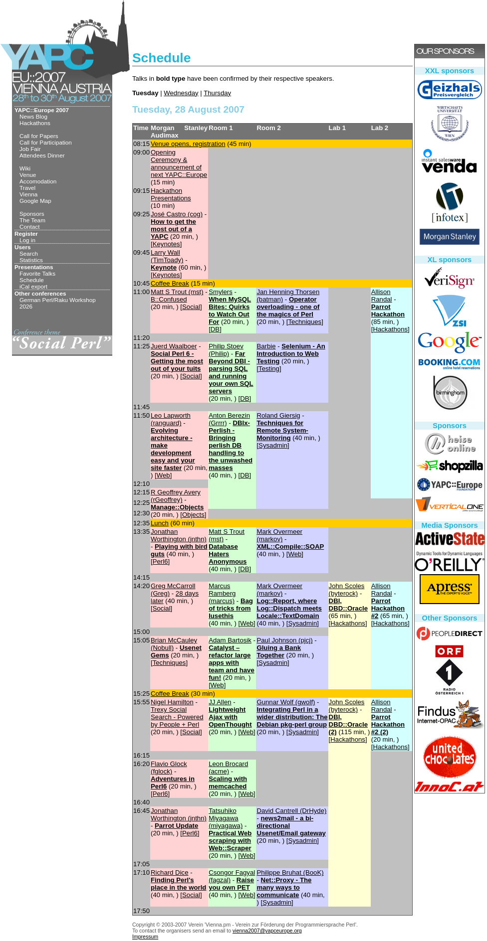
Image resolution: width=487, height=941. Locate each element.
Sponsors (31, 213)
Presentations (33, 267)
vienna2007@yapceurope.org (267, 931)
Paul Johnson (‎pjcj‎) (284, 640)
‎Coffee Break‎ (170, 283)
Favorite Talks (37, 273)
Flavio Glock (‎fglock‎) (169, 767)
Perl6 (160, 561)
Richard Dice (170, 872)
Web (163, 475)
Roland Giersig (278, 415)
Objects (193, 514)
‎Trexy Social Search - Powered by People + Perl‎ (177, 717)
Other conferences (40, 293)
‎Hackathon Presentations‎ (171, 194)
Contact (29, 226)
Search (28, 253)
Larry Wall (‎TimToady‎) (167, 256)
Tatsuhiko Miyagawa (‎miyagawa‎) (226, 818)
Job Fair (29, 149)
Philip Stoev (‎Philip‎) (226, 349)
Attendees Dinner (42, 155)
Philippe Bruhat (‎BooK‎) (289, 872)
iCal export (33, 286)
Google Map (35, 200)
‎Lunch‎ (160, 523)
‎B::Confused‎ (169, 299)
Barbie (265, 346)
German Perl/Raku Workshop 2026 (57, 303)
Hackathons (34, 123)
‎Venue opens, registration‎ (188, 144)
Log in (27, 240)
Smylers (221, 292)
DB (215, 329)
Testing (268, 368)
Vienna (28, 194)
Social (191, 307)
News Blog (33, 116)
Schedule (31, 280)
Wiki (24, 168)
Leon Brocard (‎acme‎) (228, 767)
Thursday (217, 93)
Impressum (145, 937)
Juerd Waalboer (174, 346)
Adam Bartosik (230, 640)
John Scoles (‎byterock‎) (347, 589)
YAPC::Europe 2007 (41, 110)
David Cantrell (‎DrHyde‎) (291, 810)
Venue (27, 174)
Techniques (304, 321)
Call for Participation (45, 142)
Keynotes (166, 244)
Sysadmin (272, 445)
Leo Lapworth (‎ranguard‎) (171, 419)
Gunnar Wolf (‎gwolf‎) (285, 702)
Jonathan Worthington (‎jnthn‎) (179, 535)
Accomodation (37, 181)
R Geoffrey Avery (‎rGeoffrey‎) (176, 495)
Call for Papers (38, 136)
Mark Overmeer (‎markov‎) (279, 535)
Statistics (31, 260)
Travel (27, 187)
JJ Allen (220, 702)
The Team (32, 220)
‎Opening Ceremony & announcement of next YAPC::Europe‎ (179, 163)
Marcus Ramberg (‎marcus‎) (222, 593)
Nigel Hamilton (172, 702)
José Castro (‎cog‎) (177, 214)
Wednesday (181, 93)
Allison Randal (381, 295)
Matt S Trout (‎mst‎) (177, 292)
